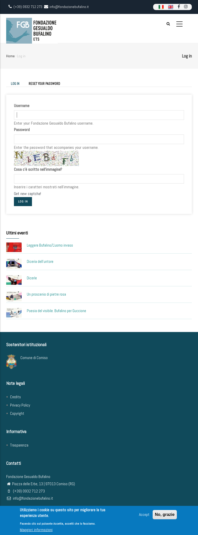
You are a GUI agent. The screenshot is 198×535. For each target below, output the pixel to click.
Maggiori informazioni (36, 531)
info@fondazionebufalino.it (29, 498)
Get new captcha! (27, 193)
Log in (17, 84)
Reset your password (44, 84)
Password (22, 129)
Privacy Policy (20, 405)
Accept (144, 515)
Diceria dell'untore (40, 261)
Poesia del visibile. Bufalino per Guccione (56, 310)
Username (21, 105)
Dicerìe (32, 277)
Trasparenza (19, 445)
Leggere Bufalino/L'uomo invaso (50, 245)
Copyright (17, 413)
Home (10, 56)
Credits (15, 396)
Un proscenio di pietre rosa (46, 294)
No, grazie (165, 515)
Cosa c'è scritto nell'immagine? (38, 169)
